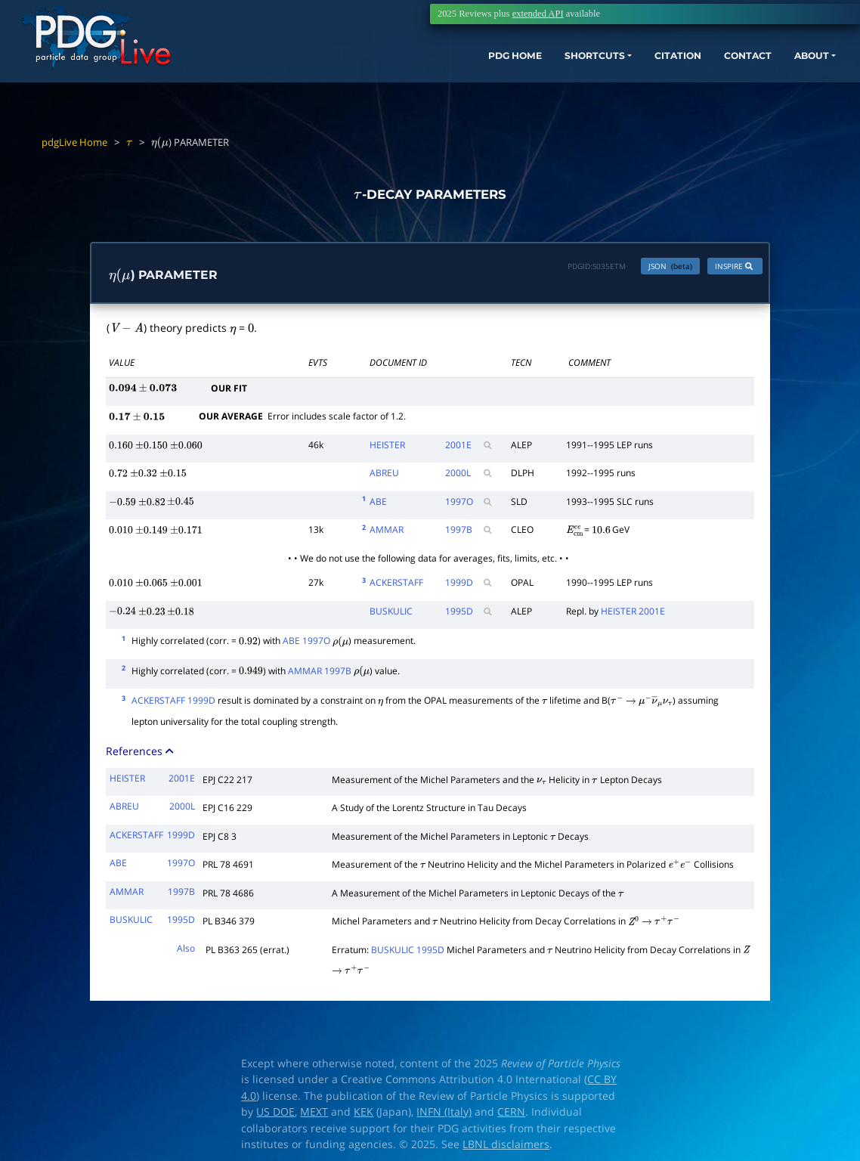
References (140, 755)
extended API (538, 13)
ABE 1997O (306, 644)
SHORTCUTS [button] (549, 66)
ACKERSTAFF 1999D (173, 704)
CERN (511, 1115)
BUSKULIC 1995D (407, 952)
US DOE (275, 1115)
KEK (363, 1115)
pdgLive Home (74, 142)
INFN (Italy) (444, 1115)
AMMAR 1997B (319, 674)
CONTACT (723, 66)
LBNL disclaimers (505, 1148)
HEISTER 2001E (633, 614)
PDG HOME (456, 66)
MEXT (314, 1115)
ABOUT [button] (796, 66)
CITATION (645, 66)
